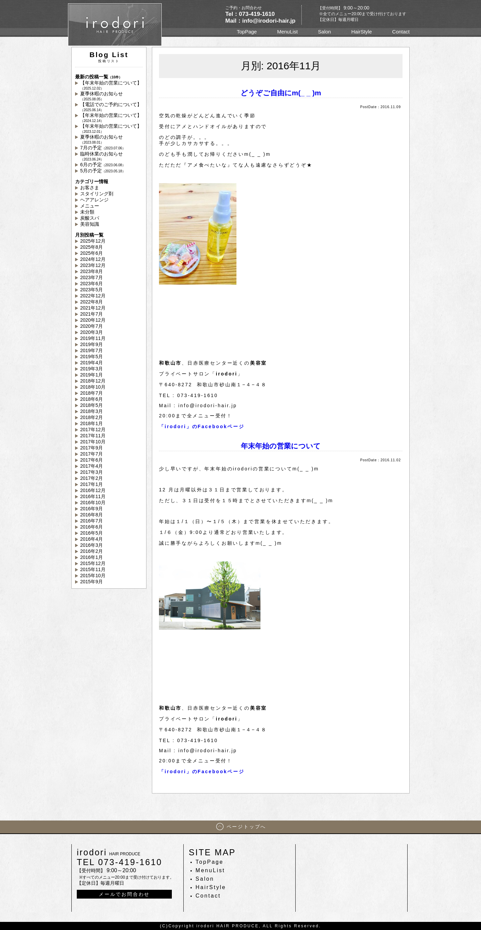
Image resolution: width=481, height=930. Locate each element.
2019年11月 (93, 338)
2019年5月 (91, 356)
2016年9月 (91, 508)
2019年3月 (91, 368)
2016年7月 (91, 520)
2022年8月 (91, 301)
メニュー (89, 206)
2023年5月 (91, 289)
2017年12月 (93, 429)
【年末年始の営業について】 (111, 85)
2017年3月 (91, 472)
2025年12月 (93, 241)
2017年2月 (91, 478)
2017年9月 (91, 447)
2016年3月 (91, 545)
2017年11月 (93, 435)
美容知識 (89, 224)
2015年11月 (93, 569)
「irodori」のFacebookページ (201, 426)
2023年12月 (93, 265)
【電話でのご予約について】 (111, 107)
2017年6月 (91, 460)
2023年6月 (91, 283)
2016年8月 (91, 514)
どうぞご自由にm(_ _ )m (280, 93)
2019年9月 (91, 344)
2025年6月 (91, 253)
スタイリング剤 (96, 193)
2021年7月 (91, 314)
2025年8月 (91, 247)
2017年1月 (91, 484)
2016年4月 (91, 539)
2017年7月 (91, 454)
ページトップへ (247, 826)
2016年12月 (93, 490)
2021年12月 (93, 308)
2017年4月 (91, 466)
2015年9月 (91, 581)
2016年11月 (93, 496)
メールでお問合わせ (124, 894)
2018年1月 (91, 423)
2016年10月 (93, 502)
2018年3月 (91, 411)
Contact (401, 31)
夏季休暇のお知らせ (101, 96)
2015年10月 (93, 575)
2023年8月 (91, 271)
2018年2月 (91, 417)
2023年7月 (91, 277)
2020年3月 (91, 332)
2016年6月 (91, 527)
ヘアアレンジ (94, 199)
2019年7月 (91, 350)
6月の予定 (102, 164)
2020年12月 (93, 320)
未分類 (87, 212)
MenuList (287, 31)
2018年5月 (91, 405)
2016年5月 (91, 533)
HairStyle (361, 31)
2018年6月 (91, 399)
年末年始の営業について (281, 446)
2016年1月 (91, 557)
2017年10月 (93, 441)
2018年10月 (93, 387)
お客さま (89, 187)
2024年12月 (93, 259)
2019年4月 (91, 362)
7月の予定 (102, 147)
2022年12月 (93, 295)
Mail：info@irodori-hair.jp (260, 21)
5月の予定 (102, 170)
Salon (324, 31)
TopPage (247, 31)
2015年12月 (93, 563)
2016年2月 (91, 551)
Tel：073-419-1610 (250, 14)
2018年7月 (91, 393)
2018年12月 (93, 381)
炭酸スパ (89, 218)
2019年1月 (91, 374)
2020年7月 (91, 326)
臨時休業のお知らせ (101, 156)
